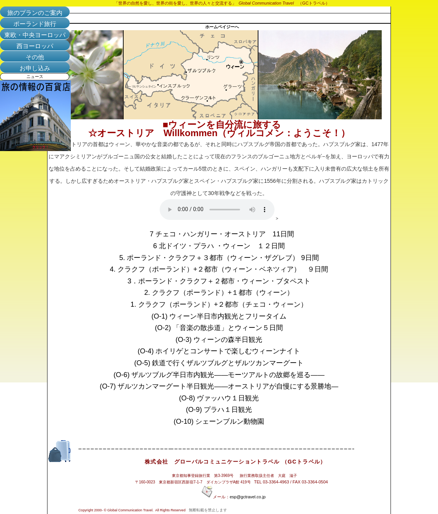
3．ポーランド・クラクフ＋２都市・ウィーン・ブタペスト (219, 281)
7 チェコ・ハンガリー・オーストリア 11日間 (222, 234)
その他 (35, 57)
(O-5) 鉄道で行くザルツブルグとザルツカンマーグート (222, 363)
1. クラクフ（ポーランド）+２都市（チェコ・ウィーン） (219, 304)
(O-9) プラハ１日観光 (222, 409)
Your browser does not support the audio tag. (217, 209)
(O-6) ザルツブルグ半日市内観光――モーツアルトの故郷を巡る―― (223, 375)
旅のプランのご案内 (34, 13)
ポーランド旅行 (34, 24)
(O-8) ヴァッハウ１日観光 (222, 398)
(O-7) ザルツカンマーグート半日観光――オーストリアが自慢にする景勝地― (219, 386)
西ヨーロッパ (34, 46)
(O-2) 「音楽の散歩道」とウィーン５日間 (223, 328)
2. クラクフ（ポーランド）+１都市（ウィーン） (219, 292)
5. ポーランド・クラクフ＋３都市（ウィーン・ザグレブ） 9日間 (219, 258)
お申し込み (35, 68)
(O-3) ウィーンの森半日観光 (219, 339)
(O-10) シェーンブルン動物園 (218, 421)
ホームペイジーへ (222, 26)
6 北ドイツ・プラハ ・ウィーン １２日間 (219, 246)
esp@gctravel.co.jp (248, 496)
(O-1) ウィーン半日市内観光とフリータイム (219, 316)
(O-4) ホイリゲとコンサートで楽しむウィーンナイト (223, 351)
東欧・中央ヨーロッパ (34, 35)
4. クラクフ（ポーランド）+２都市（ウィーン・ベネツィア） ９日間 (219, 269)
